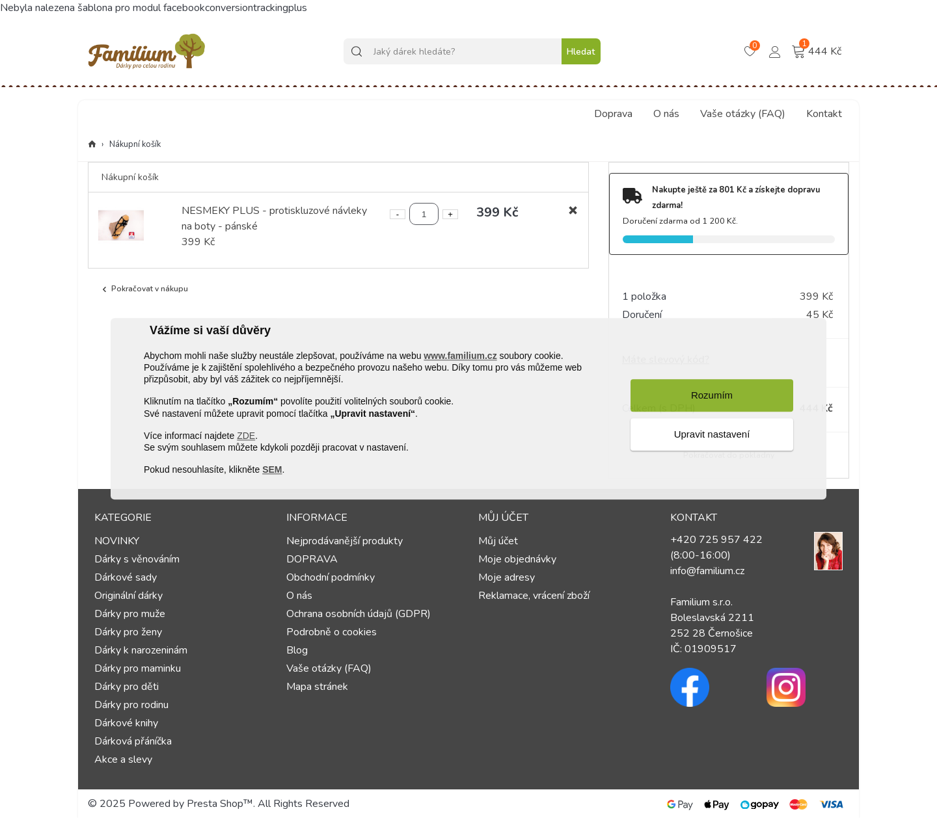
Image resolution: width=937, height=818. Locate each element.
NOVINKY (116, 541)
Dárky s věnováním (137, 559)
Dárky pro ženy (128, 632)
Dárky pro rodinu (131, 705)
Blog (297, 650)
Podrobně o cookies (331, 632)
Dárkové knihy (126, 723)
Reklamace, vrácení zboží (534, 595)
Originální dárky (128, 595)
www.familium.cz (460, 355)
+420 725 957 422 (716, 540)
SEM (272, 469)
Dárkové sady (125, 577)
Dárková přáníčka (133, 741)
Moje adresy (506, 577)
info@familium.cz (707, 571)
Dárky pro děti (126, 686)
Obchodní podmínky (330, 577)
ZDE (246, 435)
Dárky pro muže (129, 614)
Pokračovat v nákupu (144, 289)
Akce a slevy (123, 759)
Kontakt (824, 114)
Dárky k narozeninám (140, 650)
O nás (666, 114)
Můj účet (498, 541)
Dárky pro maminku (137, 668)
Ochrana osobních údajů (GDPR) (358, 614)
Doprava (613, 114)
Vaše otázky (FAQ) (742, 114)
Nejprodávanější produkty (344, 541)
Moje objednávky (517, 559)
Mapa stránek (317, 686)
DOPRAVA (312, 559)
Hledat (581, 52)
